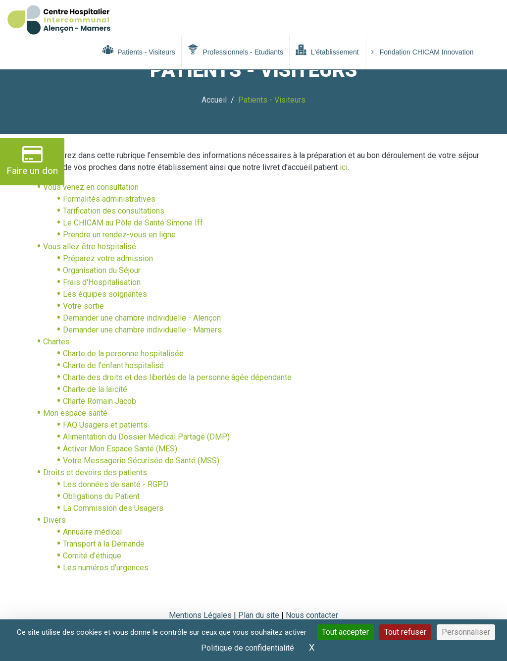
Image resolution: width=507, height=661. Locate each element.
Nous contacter (312, 615)
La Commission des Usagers (113, 508)
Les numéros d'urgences (106, 567)
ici (343, 167)
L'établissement (327, 50)
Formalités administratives (109, 199)
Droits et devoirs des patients (95, 472)
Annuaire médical (92, 532)
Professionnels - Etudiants (235, 50)
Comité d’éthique (92, 555)
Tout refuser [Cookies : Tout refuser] (405, 632)
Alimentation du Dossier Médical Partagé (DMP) (146, 436)
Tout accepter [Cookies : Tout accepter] (345, 632)
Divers (54, 520)
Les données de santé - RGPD (115, 484)
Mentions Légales (200, 615)
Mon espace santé (75, 413)
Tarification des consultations (113, 211)
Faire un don (32, 160)
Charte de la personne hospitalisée (123, 353)
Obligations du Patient (101, 496)
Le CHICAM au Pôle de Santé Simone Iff (133, 222)
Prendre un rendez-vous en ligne (119, 234)
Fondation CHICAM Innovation (422, 52)
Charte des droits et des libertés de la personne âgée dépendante (177, 377)
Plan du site (259, 615)
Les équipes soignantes (105, 294)
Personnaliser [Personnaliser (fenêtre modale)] (466, 632)
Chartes (56, 341)
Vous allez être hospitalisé (89, 246)
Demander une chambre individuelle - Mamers (142, 329)
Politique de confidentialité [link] (247, 648)
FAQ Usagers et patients (105, 425)
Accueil (214, 100)
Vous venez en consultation (91, 187)
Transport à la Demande (104, 544)
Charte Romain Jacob (99, 401)
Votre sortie (83, 306)
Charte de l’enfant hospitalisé (113, 365)
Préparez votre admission (108, 258)
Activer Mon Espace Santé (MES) (120, 448)
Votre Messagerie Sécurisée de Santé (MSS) (141, 460)
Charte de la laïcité (95, 389)
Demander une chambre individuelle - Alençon (142, 318)
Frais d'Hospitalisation (102, 282)
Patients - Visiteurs (138, 50)
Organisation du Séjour (102, 270)
